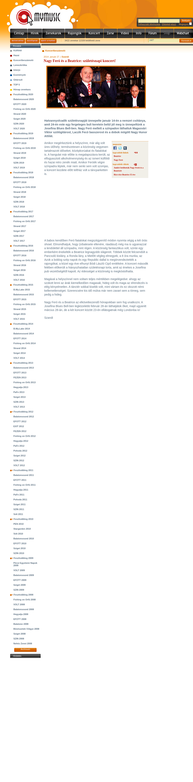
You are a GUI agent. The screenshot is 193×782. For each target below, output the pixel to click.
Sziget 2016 (19, 270)
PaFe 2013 (18, 392)
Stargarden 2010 (22, 529)
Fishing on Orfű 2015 (24, 304)
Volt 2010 (18, 533)
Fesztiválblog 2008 (23, 594)
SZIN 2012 (18, 460)
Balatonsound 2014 (23, 333)
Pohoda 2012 (20, 450)
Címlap (19, 33)
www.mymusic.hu (35, 13)
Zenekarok (53, 33)
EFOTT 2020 (19, 104)
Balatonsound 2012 (23, 416)
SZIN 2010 (18, 553)
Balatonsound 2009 (23, 575)
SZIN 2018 (18, 202)
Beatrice (117, 156)
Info (138, 33)
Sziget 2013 (19, 397)
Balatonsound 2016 (23, 250)
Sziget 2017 (19, 231)
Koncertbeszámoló (23, 60)
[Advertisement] (25, 720)
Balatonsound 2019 (23, 138)
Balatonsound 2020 (23, 99)
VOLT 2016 (19, 280)
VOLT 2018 (19, 206)
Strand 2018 (19, 192)
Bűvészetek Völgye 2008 (26, 629)
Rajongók (75, 33)
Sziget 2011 (19, 504)
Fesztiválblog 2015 (23, 285)
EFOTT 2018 (19, 182)
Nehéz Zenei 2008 (22, 643)
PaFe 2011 (18, 494)
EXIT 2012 (18, 426)
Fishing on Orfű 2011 (24, 485)
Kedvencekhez (17, 41)
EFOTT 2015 (19, 299)
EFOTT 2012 (19, 421)
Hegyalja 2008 (20, 614)
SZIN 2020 (18, 123)
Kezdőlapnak (32, 41)
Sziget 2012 (19, 455)
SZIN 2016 (18, 275)
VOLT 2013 (19, 407)
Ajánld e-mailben (48, 41)
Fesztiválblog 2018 (23, 172)
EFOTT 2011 (19, 480)
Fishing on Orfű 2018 (24, 187)
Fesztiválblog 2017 (23, 211)
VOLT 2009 (19, 570)
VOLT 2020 (19, 128)
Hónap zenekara (21, 89)
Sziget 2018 (19, 197)
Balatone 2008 (20, 624)
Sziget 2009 (19, 585)
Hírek (35, 33)
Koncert (94, 33)
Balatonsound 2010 (23, 538)
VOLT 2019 (19, 167)
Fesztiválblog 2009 (23, 558)
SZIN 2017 (18, 236)
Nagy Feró (118, 160)
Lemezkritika (20, 65)
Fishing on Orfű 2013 (24, 382)
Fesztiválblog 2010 (23, 519)
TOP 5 (16, 84)
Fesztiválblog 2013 (23, 363)
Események (19, 75)
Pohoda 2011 (20, 499)
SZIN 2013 (18, 402)
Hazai (16, 55)
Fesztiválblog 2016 (23, 245)
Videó (124, 33)
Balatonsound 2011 (23, 475)
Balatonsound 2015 (23, 294)
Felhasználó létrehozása (149, 24)
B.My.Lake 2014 (21, 328)
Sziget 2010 (19, 548)
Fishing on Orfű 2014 (24, 343)
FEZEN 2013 (19, 377)
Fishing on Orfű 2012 (24, 436)
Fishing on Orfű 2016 (24, 260)
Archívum (25, 649)
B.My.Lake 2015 (21, 289)
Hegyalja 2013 (20, 387)
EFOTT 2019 (19, 143)
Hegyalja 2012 (20, 441)
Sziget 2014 (19, 353)
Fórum (152, 33)
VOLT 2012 (19, 465)
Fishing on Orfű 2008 (24, 599)
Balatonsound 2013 (23, 367)
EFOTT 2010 (19, 543)
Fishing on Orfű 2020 (24, 109)
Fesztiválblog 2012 (23, 411)
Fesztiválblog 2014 (23, 324)
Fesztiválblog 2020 (23, 94)
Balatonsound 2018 (23, 177)
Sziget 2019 (19, 158)
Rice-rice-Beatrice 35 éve (124, 174)
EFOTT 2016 (19, 255)
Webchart (183, 33)
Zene (110, 33)
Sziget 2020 (19, 119)
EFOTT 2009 (19, 580)
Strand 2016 (19, 265)
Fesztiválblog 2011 (23, 470)
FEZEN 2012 (19, 431)
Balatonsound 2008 (23, 609)
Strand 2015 (19, 309)
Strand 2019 (19, 153)
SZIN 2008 (18, 638)
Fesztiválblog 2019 (23, 133)
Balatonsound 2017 (23, 216)
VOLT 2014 (19, 358)
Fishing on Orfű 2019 (24, 148)
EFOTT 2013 (19, 372)
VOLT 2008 (19, 604)
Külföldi (17, 50)
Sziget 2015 (19, 314)
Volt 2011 (18, 514)
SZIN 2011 (18, 509)
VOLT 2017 (19, 241)
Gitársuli (18, 80)
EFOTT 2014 (19, 338)
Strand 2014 (19, 348)
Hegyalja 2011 (20, 490)
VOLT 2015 (19, 319)
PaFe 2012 (18, 446)
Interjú (16, 70)
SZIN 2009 (18, 590)
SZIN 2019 (18, 162)
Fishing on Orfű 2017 (24, 221)
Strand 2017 (19, 226)
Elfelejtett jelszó (169, 24)
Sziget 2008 (19, 634)
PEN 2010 (18, 524)
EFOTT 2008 (19, 619)
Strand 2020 (19, 114)
